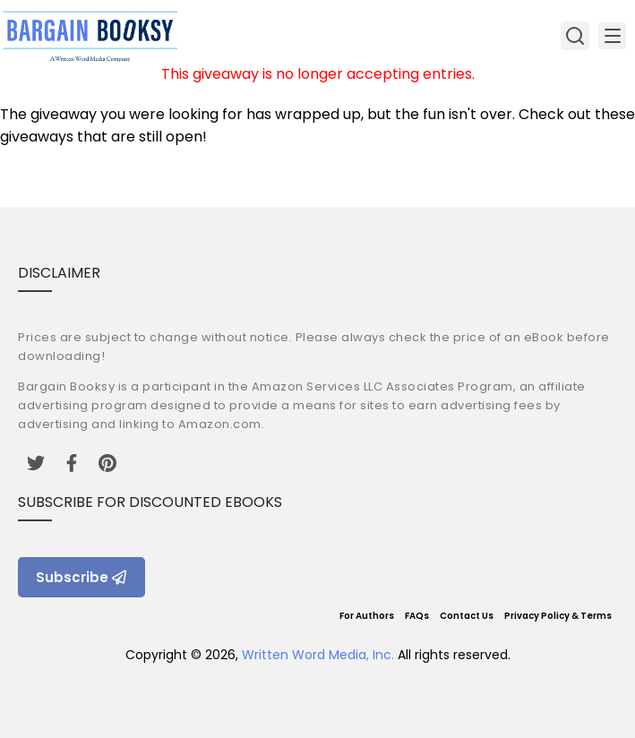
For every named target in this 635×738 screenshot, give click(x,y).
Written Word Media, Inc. (318, 655)
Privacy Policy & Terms (558, 615)
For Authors (366, 615)
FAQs (417, 615)
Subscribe (81, 577)
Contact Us (466, 615)
